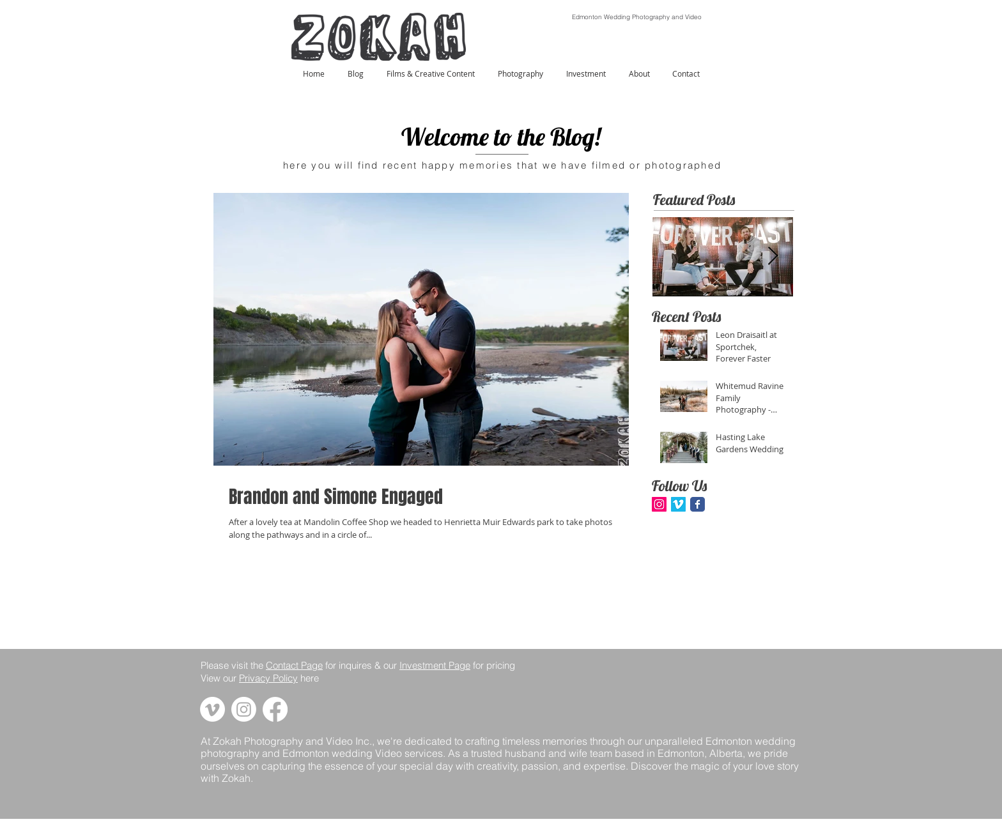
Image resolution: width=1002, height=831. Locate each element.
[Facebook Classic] (697, 504)
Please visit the (233, 665)
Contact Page (294, 665)
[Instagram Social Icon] (659, 504)
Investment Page (434, 665)
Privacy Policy (268, 678)
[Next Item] (772, 257)
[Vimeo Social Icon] (678, 504)
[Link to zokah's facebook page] (275, 709)
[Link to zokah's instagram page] (243, 709)
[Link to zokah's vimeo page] (212, 709)
